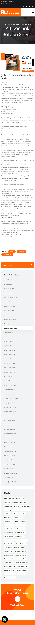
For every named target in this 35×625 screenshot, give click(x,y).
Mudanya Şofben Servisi (10, 319)
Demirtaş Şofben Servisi (10, 354)
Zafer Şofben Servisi (9, 477)
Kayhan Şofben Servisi (9, 425)
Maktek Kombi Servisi (21, 555)
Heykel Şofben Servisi (9, 390)
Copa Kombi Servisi (8, 536)
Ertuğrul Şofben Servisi (9, 363)
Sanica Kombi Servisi (21, 559)
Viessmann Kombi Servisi (21, 570)
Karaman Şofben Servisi (10, 412)
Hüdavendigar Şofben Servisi (11, 398)
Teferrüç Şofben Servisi (10, 464)
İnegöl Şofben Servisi (9, 310)
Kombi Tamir (15, 513)
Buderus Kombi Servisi (20, 532)
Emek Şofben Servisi (9, 416)
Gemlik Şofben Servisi (9, 306)
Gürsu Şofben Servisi (9, 284)
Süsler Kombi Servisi (8, 562)
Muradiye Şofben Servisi (10, 447)
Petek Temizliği (7, 510)
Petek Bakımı (16, 510)
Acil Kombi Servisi (26, 506)
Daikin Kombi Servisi (19, 536)
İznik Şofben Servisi (9, 315)
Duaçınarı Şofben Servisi (10, 359)
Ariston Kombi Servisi (9, 525)
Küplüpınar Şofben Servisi (10, 438)
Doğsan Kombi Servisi (9, 544)
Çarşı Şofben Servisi (9, 346)
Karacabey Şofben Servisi (10, 297)
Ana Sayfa (5, 24)
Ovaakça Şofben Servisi (10, 451)
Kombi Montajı (23, 502)
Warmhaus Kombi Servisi (10, 574)
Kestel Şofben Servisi (9, 289)
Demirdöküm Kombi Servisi (22, 540)
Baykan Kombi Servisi (20, 525)
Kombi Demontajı (8, 506)
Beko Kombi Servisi (20, 529)
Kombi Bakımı (15, 502)
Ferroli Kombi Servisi (19, 547)
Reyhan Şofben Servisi (9, 455)
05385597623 (17, 605)
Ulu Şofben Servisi (8, 469)
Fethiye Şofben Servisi (9, 368)
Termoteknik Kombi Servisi (10, 566)
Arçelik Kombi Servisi (20, 521)
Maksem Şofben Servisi (10, 442)
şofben (11, 251)
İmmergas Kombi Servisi (20, 551)
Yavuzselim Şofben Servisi (10, 473)
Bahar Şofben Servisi (9, 332)
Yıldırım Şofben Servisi (9, 302)
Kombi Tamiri (17, 506)
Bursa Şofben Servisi (14, 24)
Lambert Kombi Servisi (9, 555)
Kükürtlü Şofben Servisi (10, 433)
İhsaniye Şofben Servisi (10, 407)
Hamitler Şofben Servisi (10, 385)
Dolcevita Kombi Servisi (21, 544)
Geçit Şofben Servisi (9, 376)
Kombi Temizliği (7, 517)
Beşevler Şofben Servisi (10, 337)
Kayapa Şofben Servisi (9, 420)
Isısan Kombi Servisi (8, 551)
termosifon (21, 251)
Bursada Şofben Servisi (10, 482)
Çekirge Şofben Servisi (9, 350)
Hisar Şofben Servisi (9, 394)
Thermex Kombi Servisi (23, 566)
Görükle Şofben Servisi (9, 381)
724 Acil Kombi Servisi (26, 510)
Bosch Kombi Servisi (8, 532)
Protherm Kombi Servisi (9, 559)
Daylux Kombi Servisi (9, 540)
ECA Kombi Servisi (8, 547)
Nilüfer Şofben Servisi (9, 293)
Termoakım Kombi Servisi (10, 577)
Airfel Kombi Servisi (17, 517)
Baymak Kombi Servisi (9, 529)
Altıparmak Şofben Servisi (10, 328)
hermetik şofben (7, 254)
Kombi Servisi (7, 502)
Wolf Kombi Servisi (21, 574)
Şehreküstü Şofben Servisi (10, 460)
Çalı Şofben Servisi (8, 341)
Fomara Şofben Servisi (9, 372)
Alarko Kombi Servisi (9, 521)
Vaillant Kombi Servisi (9, 570)
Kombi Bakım (23, 513)
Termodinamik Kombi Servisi (21, 562)
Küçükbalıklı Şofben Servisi (10, 429)
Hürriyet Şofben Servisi (10, 403)
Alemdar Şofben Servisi (10, 324)
